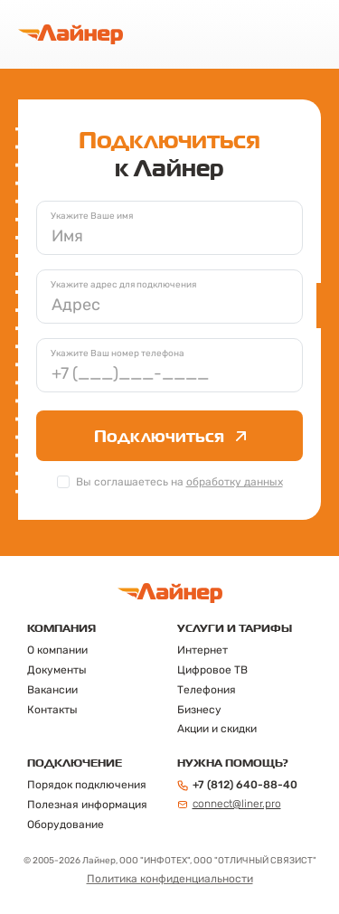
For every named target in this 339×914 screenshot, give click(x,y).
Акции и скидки (217, 728)
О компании (57, 650)
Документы (57, 670)
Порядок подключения (86, 784)
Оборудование (65, 824)
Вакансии (52, 689)
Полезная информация (87, 804)
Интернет (202, 650)
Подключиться (170, 436)
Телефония (206, 689)
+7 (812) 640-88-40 (237, 784)
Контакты (52, 709)
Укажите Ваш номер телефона (117, 353)
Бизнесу (199, 709)
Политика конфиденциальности (170, 878)
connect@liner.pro (229, 803)
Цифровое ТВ (212, 670)
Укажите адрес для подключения (123, 284)
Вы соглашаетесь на (179, 482)
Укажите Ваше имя (92, 216)
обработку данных (234, 482)
